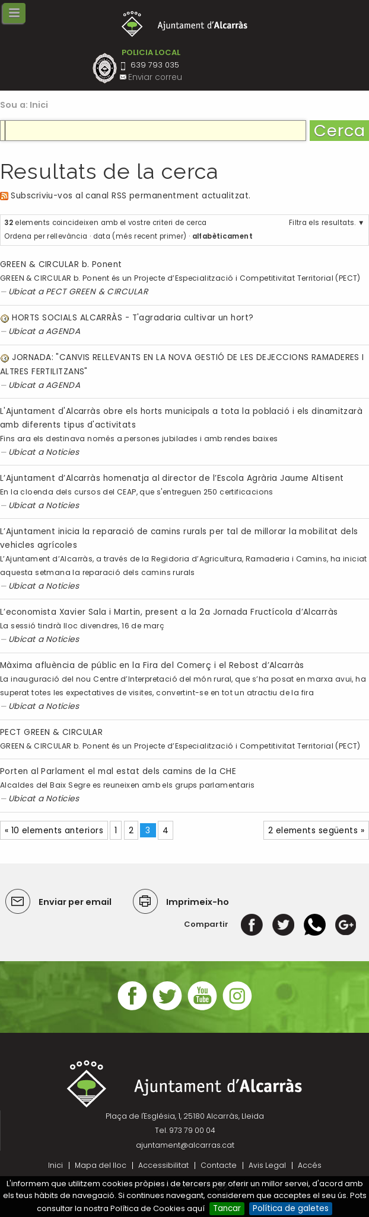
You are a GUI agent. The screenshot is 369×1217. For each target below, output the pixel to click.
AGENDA (63, 331)
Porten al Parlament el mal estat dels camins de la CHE (118, 771)
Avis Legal (267, 1165)
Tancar (227, 1208)
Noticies (62, 452)
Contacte (219, 1165)
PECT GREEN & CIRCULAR (97, 291)
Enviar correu (155, 77)
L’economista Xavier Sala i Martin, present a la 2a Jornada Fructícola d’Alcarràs (169, 612)
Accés (310, 1165)
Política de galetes (291, 1208)
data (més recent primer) (140, 236)
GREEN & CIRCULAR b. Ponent (61, 264)
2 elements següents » (316, 830)
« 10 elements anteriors (54, 830)
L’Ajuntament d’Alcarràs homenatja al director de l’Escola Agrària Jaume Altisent (172, 478)
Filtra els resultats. (322, 222)
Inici (39, 105)
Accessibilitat (163, 1165)
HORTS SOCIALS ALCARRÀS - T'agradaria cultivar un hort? (132, 317)
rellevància (67, 236)
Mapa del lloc (100, 1165)
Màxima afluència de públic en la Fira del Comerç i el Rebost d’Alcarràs (152, 665)
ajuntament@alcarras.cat (185, 1145)
